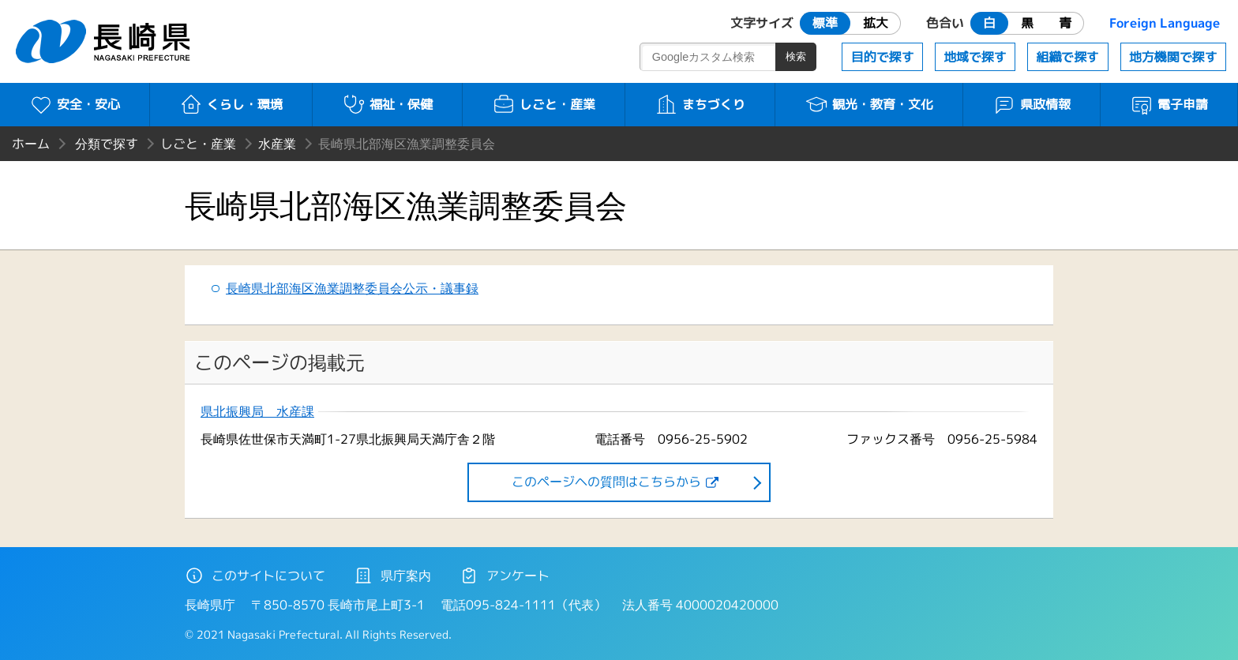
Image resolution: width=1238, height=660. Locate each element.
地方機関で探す (1173, 57)
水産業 (277, 143)
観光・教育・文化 (869, 104)
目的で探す (882, 57)
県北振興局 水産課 (257, 411)
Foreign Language (1164, 23)
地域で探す (975, 57)
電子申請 (1169, 104)
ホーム (31, 143)
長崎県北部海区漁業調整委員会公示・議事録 (352, 288)
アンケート (505, 575)
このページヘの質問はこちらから (606, 481)
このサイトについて (255, 575)
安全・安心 (74, 104)
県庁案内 (392, 575)
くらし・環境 (231, 104)
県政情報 (1031, 104)
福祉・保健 (387, 104)
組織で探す (1067, 57)
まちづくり (700, 104)
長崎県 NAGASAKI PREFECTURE (105, 41)
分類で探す (106, 143)
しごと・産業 (543, 104)
